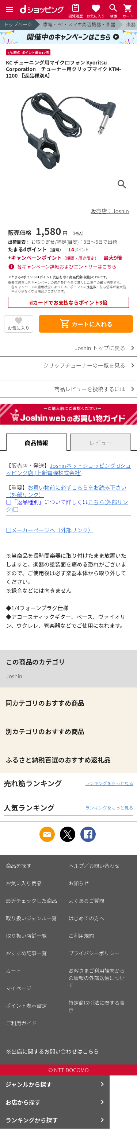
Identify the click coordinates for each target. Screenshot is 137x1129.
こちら (91, 1051)
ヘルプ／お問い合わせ (94, 865)
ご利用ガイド (21, 1023)
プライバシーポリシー (94, 953)
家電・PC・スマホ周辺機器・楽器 (79, 24)
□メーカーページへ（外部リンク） (50, 530)
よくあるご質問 (86, 900)
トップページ (18, 24)
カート (13, 970)
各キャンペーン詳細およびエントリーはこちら (67, 266)
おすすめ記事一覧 (26, 953)
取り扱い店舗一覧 (26, 935)
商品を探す (18, 865)
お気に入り (19, 328)
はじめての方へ (86, 918)
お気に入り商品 (24, 883)
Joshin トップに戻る (100, 347)
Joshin (14, 676)
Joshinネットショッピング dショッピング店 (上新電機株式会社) (68, 469)
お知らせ (79, 883)
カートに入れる (86, 323)
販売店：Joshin (110, 211)
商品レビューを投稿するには (89, 389)
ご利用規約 (81, 935)
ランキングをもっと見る (109, 783)
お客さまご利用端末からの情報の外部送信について (97, 978)
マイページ (18, 988)
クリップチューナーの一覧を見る (84, 365)
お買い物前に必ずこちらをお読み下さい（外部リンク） (66, 490)
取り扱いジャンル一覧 (31, 918)
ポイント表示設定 (26, 1005)
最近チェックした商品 (31, 900)
